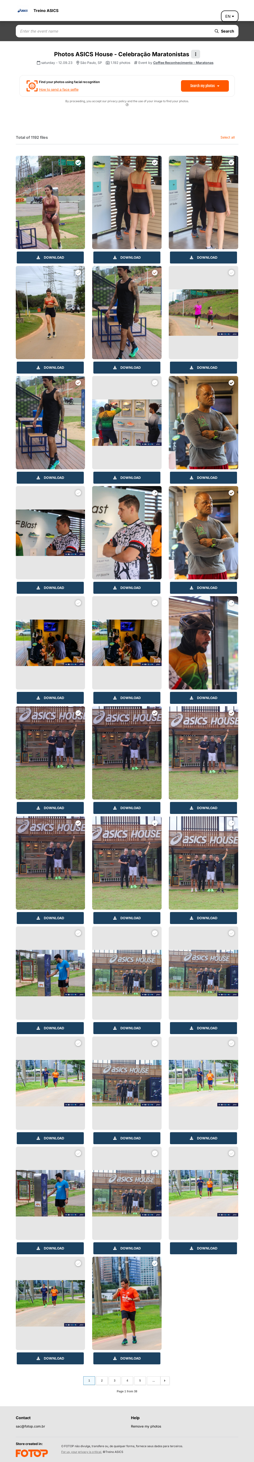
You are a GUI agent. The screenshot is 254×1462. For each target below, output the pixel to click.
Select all (227, 137)
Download (50, 257)
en (229, 16)
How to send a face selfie (59, 89)
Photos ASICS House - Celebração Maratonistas (121, 54)
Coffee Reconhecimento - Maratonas (183, 63)
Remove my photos (146, 1426)
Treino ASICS (46, 10)
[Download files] (78, 162)
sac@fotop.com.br (30, 1426)
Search (224, 31)
